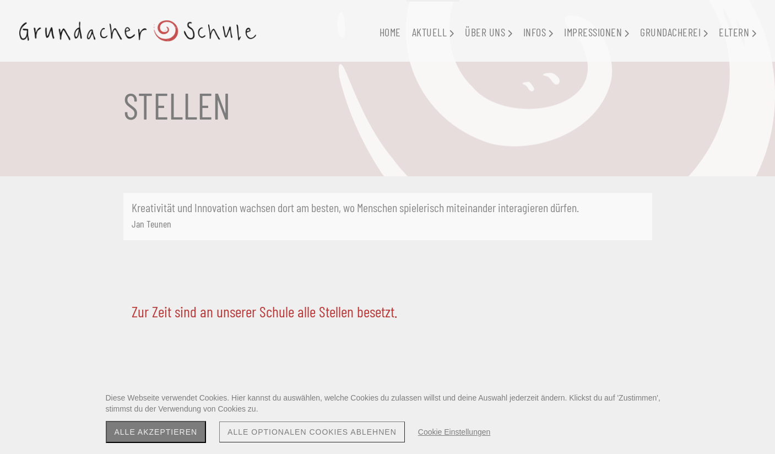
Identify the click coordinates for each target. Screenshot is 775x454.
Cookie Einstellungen (454, 432)
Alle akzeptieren (156, 432)
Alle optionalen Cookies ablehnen (312, 432)
